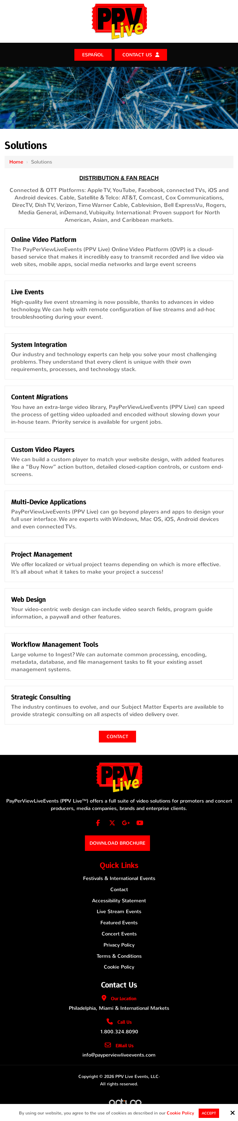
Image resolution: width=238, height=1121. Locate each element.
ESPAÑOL (93, 55)
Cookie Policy (180, 1113)
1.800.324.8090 (119, 1031)
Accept (209, 1113)
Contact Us (137, 55)
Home (16, 162)
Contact (117, 736)
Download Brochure (117, 843)
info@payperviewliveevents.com (119, 1055)
